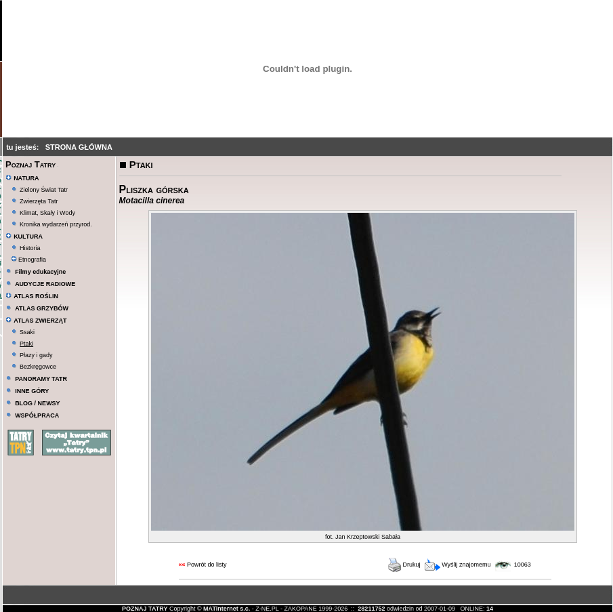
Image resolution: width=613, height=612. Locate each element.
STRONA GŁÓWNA (78, 147)
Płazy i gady (36, 355)
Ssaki (27, 332)
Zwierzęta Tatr (39, 201)
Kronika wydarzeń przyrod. (56, 224)
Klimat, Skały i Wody (47, 212)
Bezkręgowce (38, 366)
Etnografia (29, 259)
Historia (30, 248)
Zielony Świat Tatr (44, 189)
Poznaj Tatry (30, 164)
